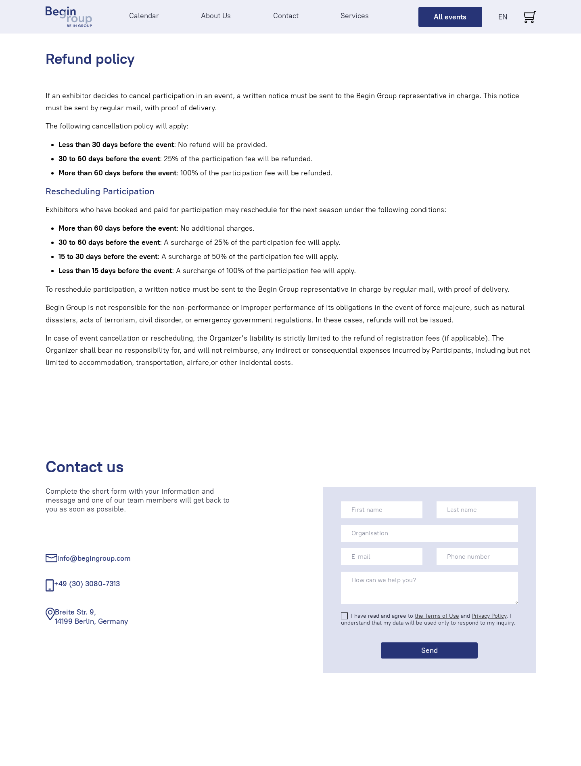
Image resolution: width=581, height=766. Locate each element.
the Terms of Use (437, 615)
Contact (286, 15)
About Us (216, 15)
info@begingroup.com (94, 558)
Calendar (144, 15)
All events (450, 17)
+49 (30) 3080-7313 (87, 583)
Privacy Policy (489, 615)
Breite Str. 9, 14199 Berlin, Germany (91, 617)
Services (355, 15)
